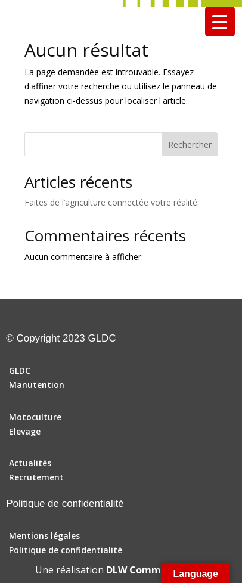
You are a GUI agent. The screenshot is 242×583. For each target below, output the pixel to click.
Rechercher (190, 144)
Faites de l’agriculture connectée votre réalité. (111, 202)
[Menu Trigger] (220, 21)
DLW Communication (156, 569)
